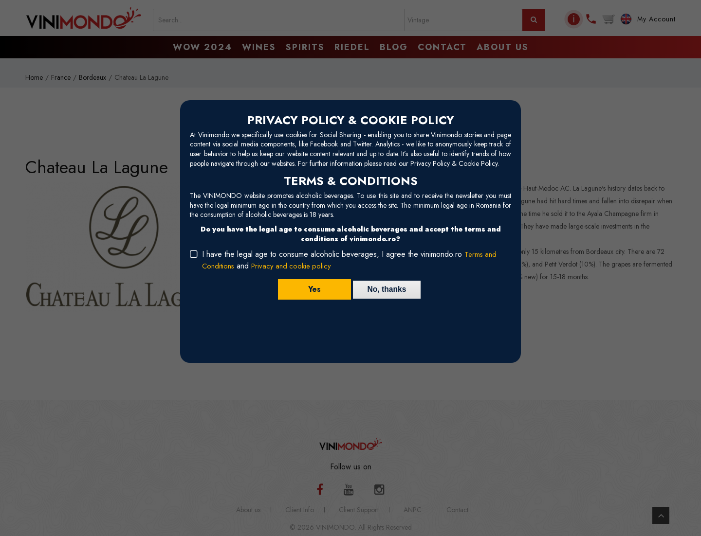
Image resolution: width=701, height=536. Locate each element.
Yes (312, 289)
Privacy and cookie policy (295, 265)
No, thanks (387, 289)
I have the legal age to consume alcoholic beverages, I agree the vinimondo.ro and (350, 260)
